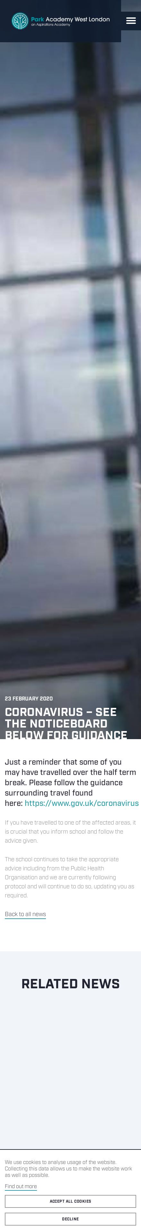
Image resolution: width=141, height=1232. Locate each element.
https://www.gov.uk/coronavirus (82, 803)
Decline (70, 1219)
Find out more (21, 1186)
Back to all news (25, 914)
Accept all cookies (71, 1201)
